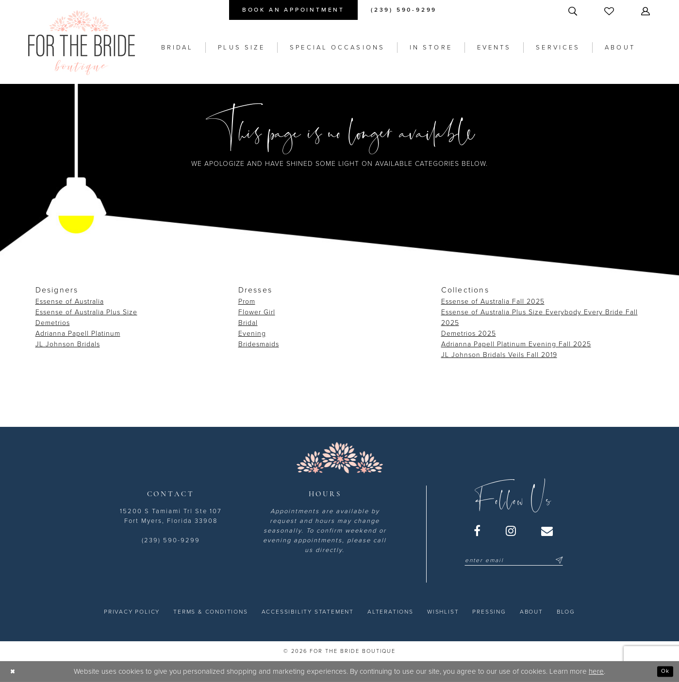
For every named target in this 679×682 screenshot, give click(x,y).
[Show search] (574, 10)
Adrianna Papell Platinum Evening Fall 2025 (516, 344)
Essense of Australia (69, 301)
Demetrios (52, 323)
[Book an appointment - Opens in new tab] (293, 10)
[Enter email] (513, 560)
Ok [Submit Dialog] (663, 671)
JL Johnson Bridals (67, 344)
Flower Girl (256, 312)
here (596, 670)
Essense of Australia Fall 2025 (493, 301)
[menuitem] (293, 10)
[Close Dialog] (14, 671)
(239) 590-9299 (171, 540)
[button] (646, 10)
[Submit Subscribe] (557, 560)
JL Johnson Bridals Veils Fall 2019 (499, 355)
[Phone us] (404, 10)
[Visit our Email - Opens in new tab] (547, 530)
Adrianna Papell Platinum (77, 333)
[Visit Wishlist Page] (610, 11)
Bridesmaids (258, 344)
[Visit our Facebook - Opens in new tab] (477, 530)
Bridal (248, 323)
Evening (252, 333)
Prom (246, 301)
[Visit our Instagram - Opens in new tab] (511, 530)
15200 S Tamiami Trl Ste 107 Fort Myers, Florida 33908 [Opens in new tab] (171, 516)
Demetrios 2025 (468, 333)
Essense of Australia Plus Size (86, 312)
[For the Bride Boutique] (81, 42)
